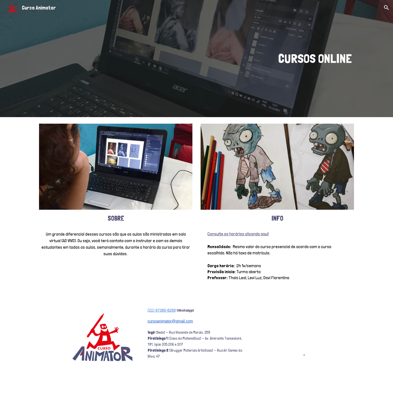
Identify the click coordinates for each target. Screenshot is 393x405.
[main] (250, 58)
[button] (386, 7)
